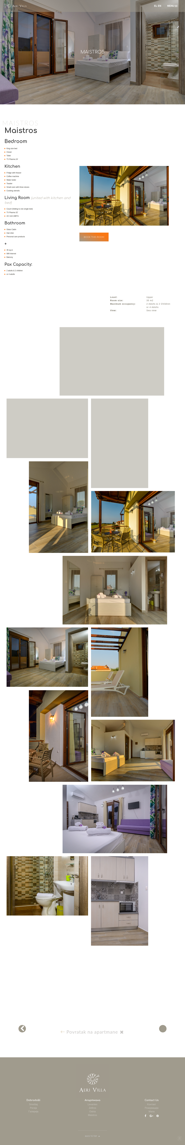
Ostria (92, 1111)
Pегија (33, 1108)
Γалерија (33, 1111)
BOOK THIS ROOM (94, 236)
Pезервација (151, 1108)
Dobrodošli (33, 1100)
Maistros (92, 1115)
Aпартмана (92, 1100)
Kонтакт (151, 1104)
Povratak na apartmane (94, 1032)
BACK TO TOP (92, 1136)
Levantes (92, 1104)
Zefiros (92, 1108)
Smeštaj (33, 1104)
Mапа (152, 1111)
